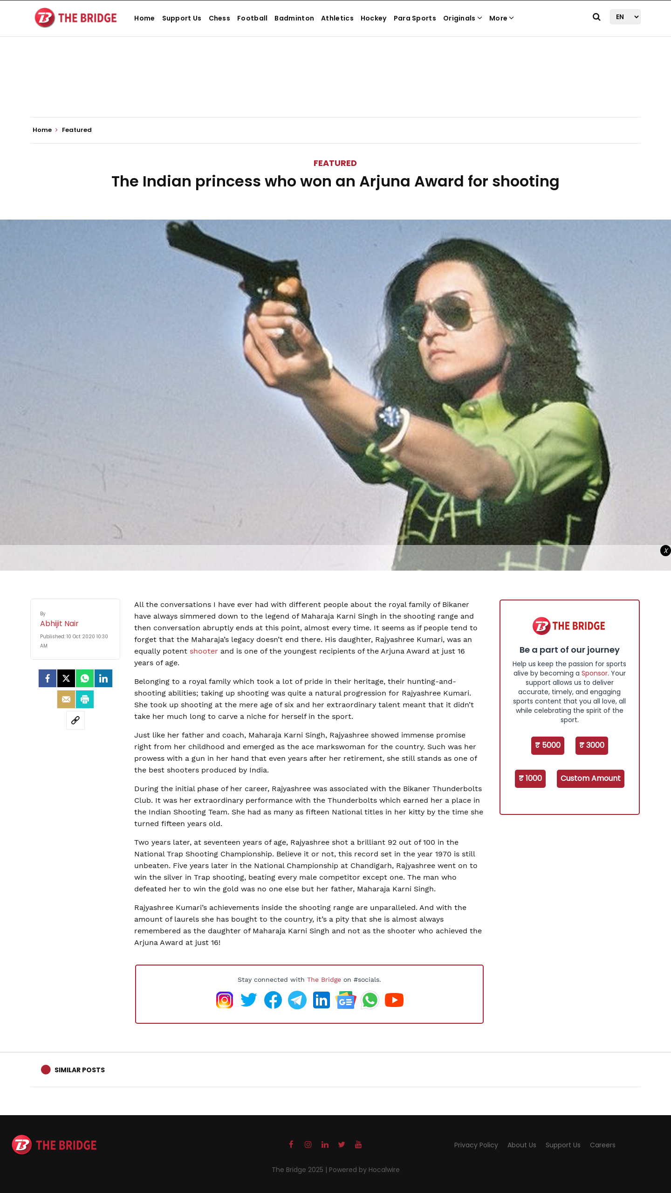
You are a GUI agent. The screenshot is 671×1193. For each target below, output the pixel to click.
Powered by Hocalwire (364, 1169)
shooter (204, 651)
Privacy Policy (476, 1145)
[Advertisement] (335, 88)
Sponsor (595, 673)
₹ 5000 (548, 745)
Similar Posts (80, 1070)
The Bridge (324, 979)
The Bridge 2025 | (300, 1169)
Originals (462, 18)
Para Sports (415, 18)
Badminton (294, 18)
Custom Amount (591, 778)
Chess (220, 18)
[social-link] (75, 720)
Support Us (182, 18)
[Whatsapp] (84, 678)
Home (144, 18)
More (501, 18)
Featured (335, 163)
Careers (603, 1145)
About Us (521, 1145)
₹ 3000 (591, 745)
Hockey (374, 18)
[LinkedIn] (103, 678)
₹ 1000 (530, 778)
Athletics (337, 18)
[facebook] (47, 678)
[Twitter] (66, 678)
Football (252, 18)
